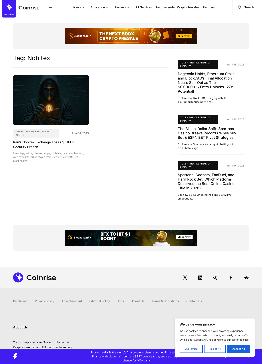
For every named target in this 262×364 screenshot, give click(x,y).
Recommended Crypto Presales (177, 7)
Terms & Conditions (165, 301)
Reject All (215, 348)
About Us (137, 301)
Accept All (238, 348)
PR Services (144, 7)
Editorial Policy (99, 301)
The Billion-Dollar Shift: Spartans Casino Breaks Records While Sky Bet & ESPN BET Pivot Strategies (207, 133)
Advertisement (71, 301)
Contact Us (194, 301)
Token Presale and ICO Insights (195, 64)
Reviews (122, 7)
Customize (191, 348)
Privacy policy (44, 301)
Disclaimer (20, 301)
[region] (215, 337)
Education (99, 7)
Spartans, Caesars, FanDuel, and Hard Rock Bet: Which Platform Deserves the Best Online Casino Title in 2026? (206, 181)
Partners (209, 7)
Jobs (120, 301)
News (78, 7)
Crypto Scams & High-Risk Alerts (32, 133)
